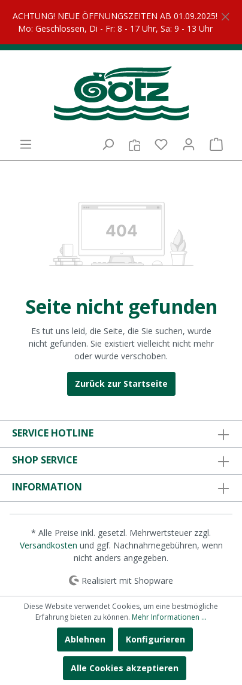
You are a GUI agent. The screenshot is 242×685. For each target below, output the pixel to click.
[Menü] (26, 144)
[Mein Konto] (188, 144)
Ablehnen (85, 639)
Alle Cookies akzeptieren (125, 668)
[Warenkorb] (216, 144)
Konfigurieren (155, 639)
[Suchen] (108, 144)
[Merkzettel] (161, 144)
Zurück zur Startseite (121, 383)
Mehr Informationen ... (169, 617)
